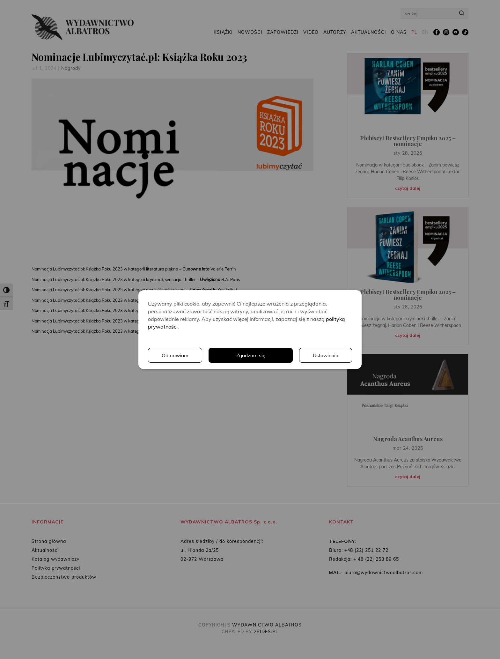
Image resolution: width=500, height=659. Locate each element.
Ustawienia (264, 355)
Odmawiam (325, 355)
